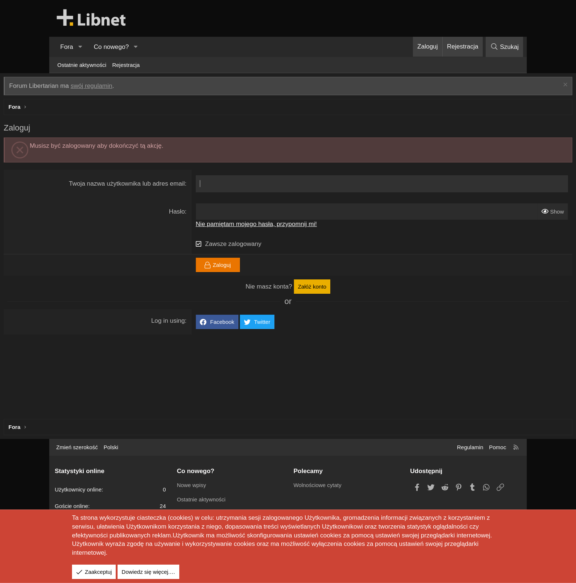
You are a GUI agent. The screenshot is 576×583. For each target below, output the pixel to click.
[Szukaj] (504, 47)
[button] (80, 47)
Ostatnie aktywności (81, 65)
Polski (111, 447)
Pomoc (497, 447)
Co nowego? (111, 46)
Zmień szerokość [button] (77, 447)
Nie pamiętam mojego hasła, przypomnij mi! (273, 225)
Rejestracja (126, 65)
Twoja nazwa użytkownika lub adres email (144, 185)
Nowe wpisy (191, 485)
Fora (66, 46)
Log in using (185, 322)
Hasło (194, 213)
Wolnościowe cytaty (318, 485)
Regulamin (470, 447)
